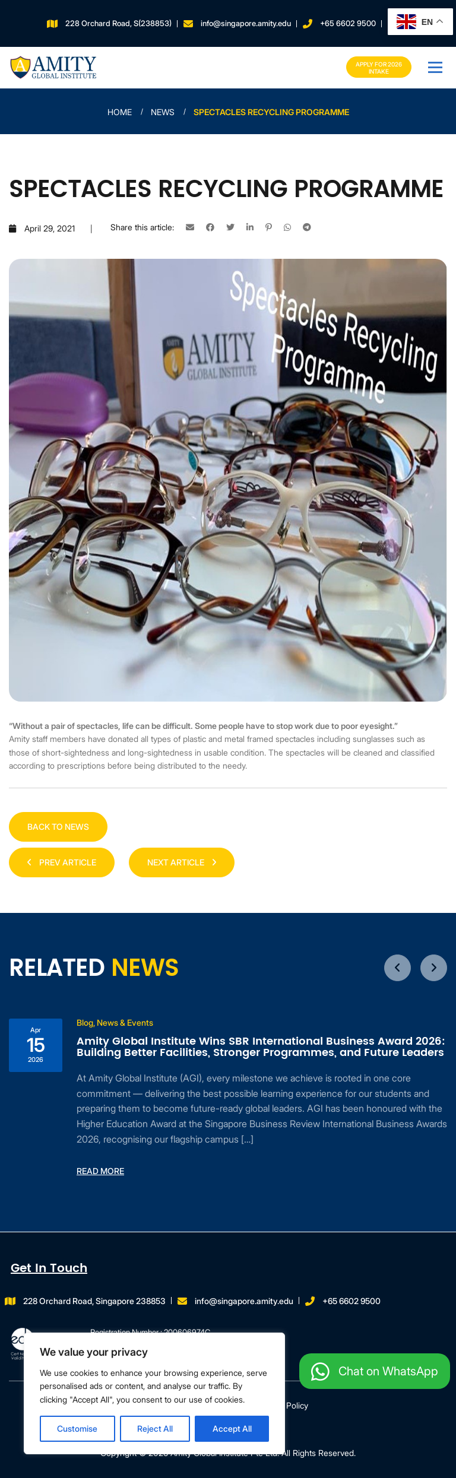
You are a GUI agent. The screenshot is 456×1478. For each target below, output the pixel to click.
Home (119, 112)
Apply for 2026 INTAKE (379, 68)
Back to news (58, 827)
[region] (154, 1393)
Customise (77, 1428)
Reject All (155, 1428)
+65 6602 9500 (348, 23)
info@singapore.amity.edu (246, 23)
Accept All (232, 1428)
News (163, 112)
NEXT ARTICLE (181, 862)
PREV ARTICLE (61, 862)
